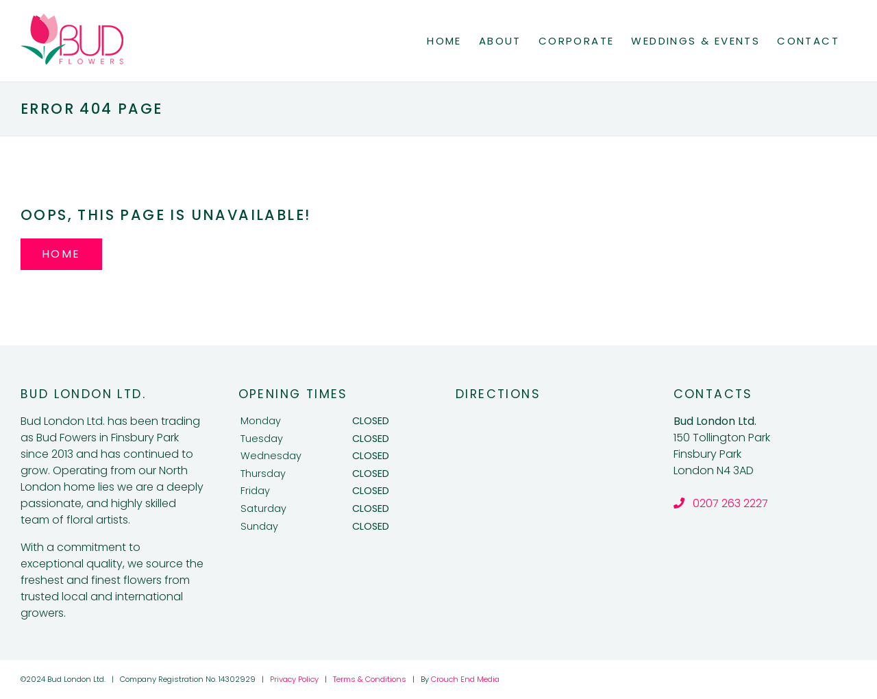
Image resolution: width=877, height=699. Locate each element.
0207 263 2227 (721, 503)
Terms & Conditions (369, 679)
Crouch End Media (465, 679)
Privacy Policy (294, 679)
